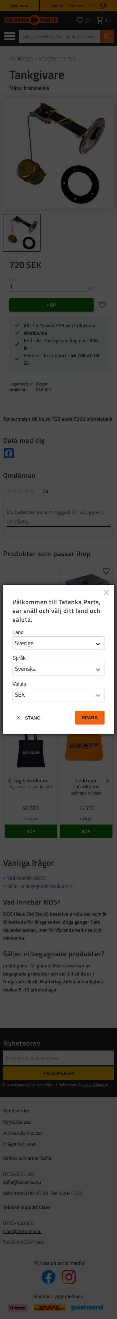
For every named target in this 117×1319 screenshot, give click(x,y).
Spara (90, 717)
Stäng (33, 717)
